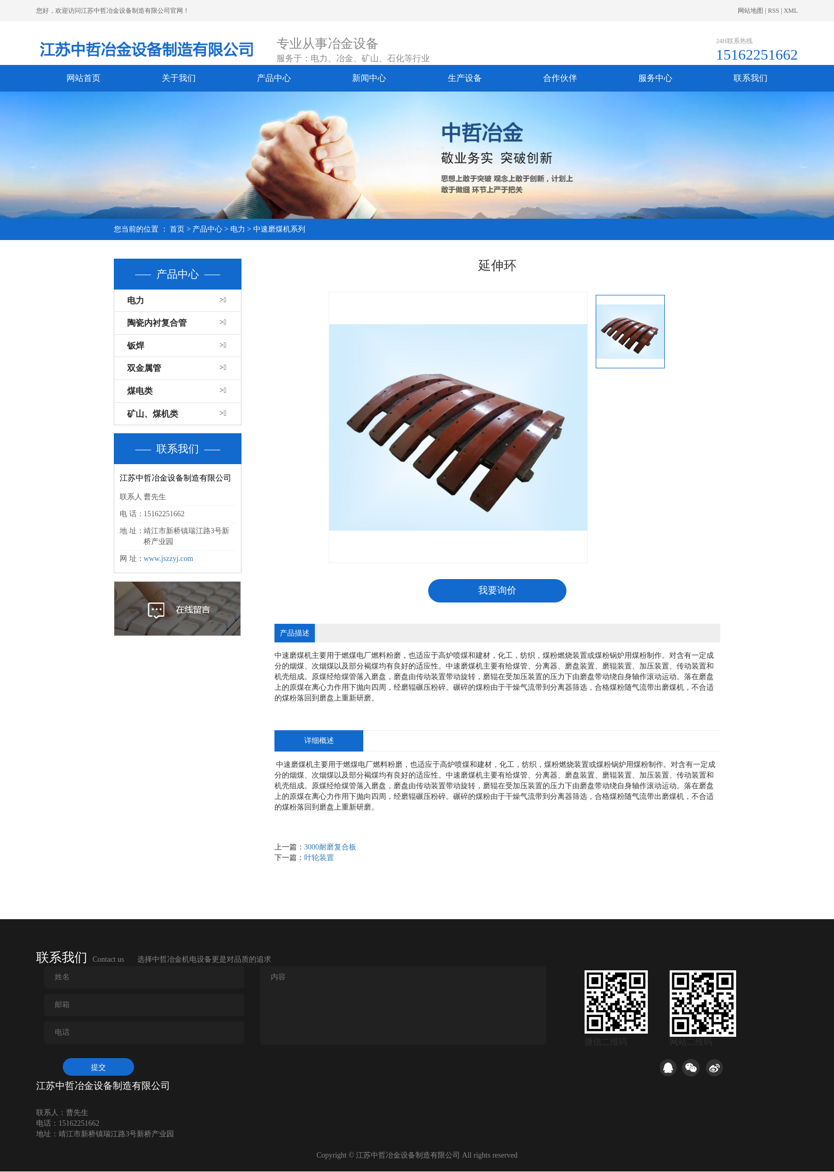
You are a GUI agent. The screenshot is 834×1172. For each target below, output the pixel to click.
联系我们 (750, 77)
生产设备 (465, 77)
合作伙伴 (560, 77)
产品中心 (274, 77)
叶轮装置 (319, 858)
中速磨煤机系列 (279, 229)
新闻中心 (369, 77)
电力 (237, 229)
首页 (177, 229)
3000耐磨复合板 (330, 848)
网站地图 (750, 10)
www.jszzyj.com (168, 559)
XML (790, 10)
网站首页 (83, 77)
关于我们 (179, 77)
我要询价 (497, 590)
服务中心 (655, 77)
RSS (773, 10)
